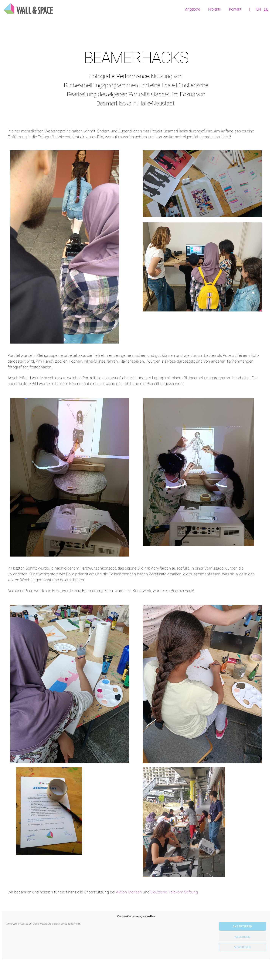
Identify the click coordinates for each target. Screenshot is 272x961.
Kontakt (235, 9)
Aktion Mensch (129, 892)
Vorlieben (242, 947)
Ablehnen (242, 937)
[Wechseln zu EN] (258, 9)
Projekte (214, 9)
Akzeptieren (243, 926)
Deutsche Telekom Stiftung (174, 892)
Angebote (192, 9)
